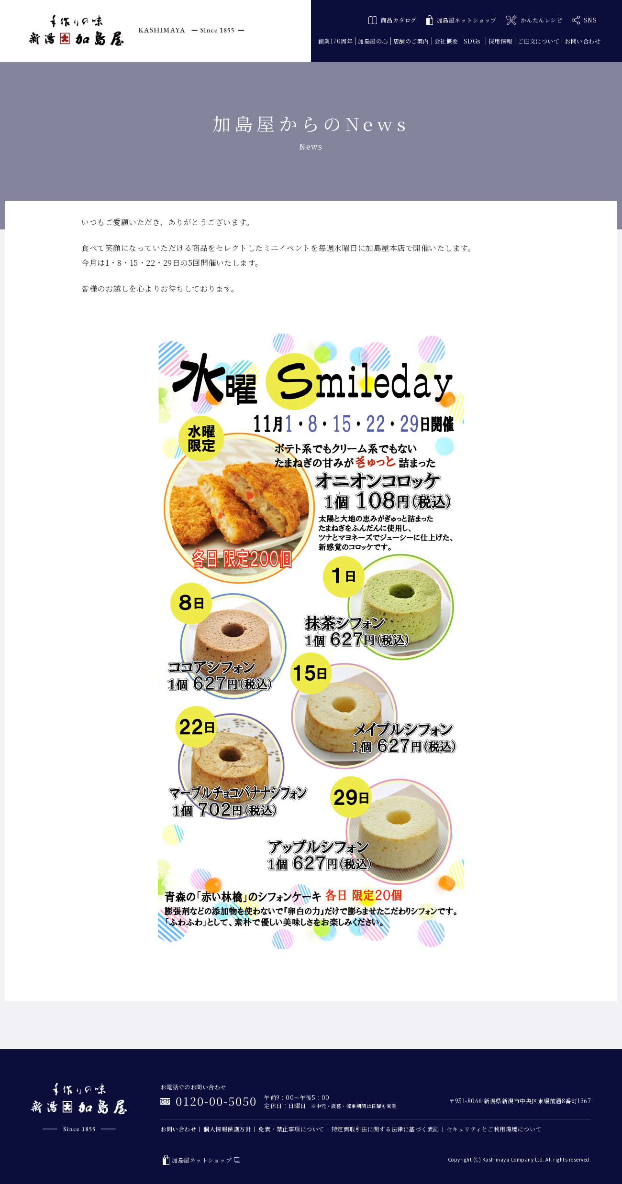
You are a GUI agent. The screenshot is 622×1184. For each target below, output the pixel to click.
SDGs (472, 41)
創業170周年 (335, 41)
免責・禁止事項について (291, 1129)
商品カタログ (392, 20)
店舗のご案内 (411, 41)
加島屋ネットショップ (461, 20)
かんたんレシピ (534, 20)
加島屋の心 (373, 41)
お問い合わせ (582, 41)
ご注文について (539, 41)
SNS (584, 20)
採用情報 (500, 41)
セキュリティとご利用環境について (494, 1129)
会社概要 (446, 41)
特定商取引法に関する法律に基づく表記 (385, 1129)
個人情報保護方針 (227, 1129)
